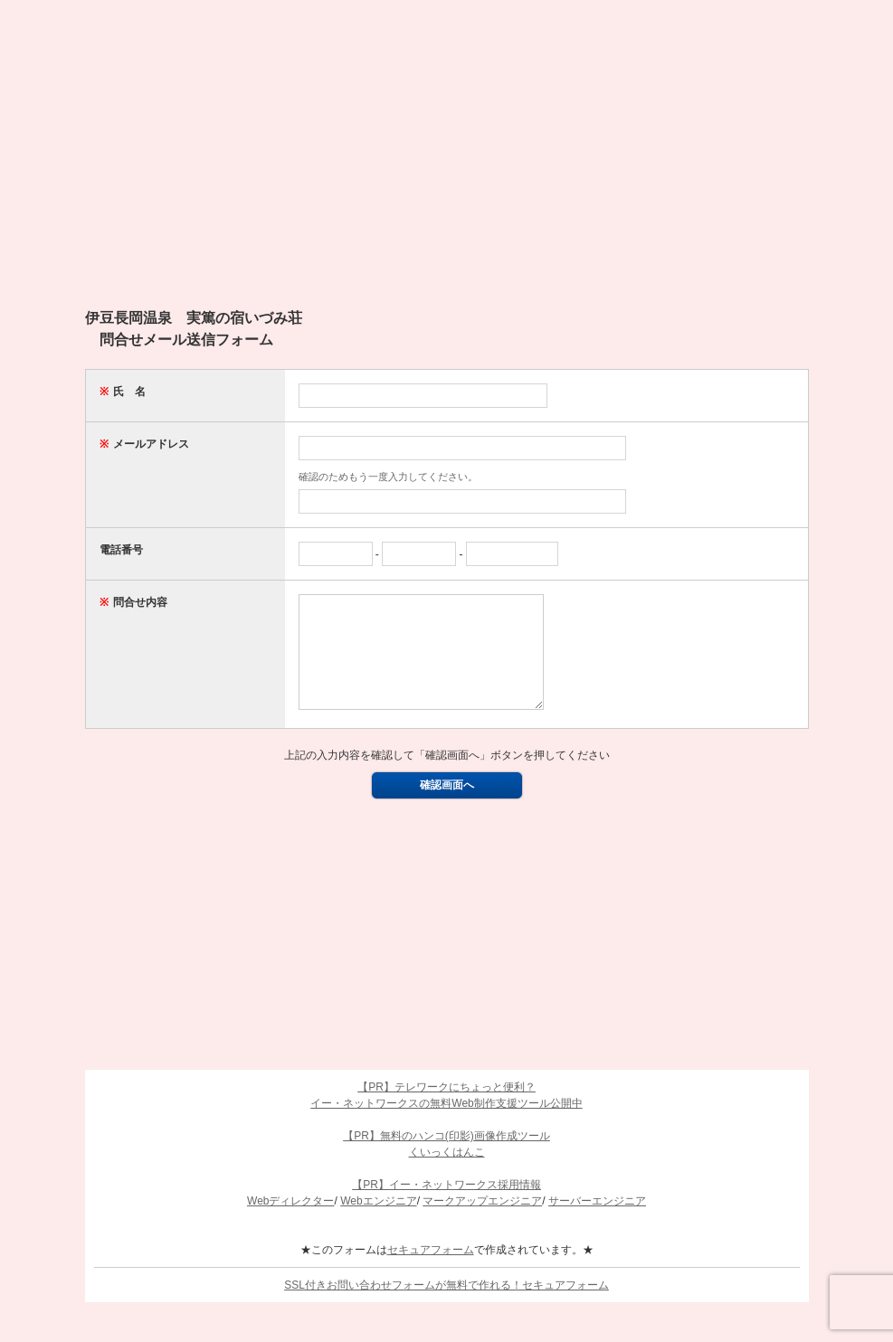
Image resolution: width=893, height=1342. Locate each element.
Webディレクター (290, 1222)
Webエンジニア (378, 1222)
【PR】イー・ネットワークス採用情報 (446, 1206)
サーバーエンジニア (597, 1222)
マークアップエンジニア (482, 1222)
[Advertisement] (447, 162)
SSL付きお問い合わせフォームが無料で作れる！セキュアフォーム (446, 1306)
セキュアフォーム (430, 1271)
